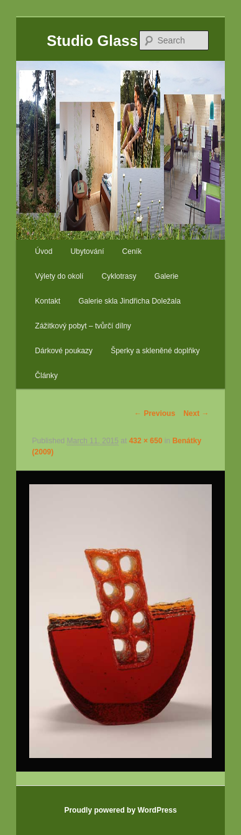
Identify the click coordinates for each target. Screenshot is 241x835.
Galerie (167, 276)
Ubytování (87, 251)
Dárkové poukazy (64, 350)
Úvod (43, 251)
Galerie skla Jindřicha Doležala (129, 301)
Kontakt (47, 301)
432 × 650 (146, 440)
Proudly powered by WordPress (120, 810)
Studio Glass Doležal (120, 40)
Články (46, 375)
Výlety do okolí (59, 276)
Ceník (132, 251)
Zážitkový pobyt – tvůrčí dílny (83, 326)
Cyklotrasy (118, 276)
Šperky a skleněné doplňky (155, 350)
